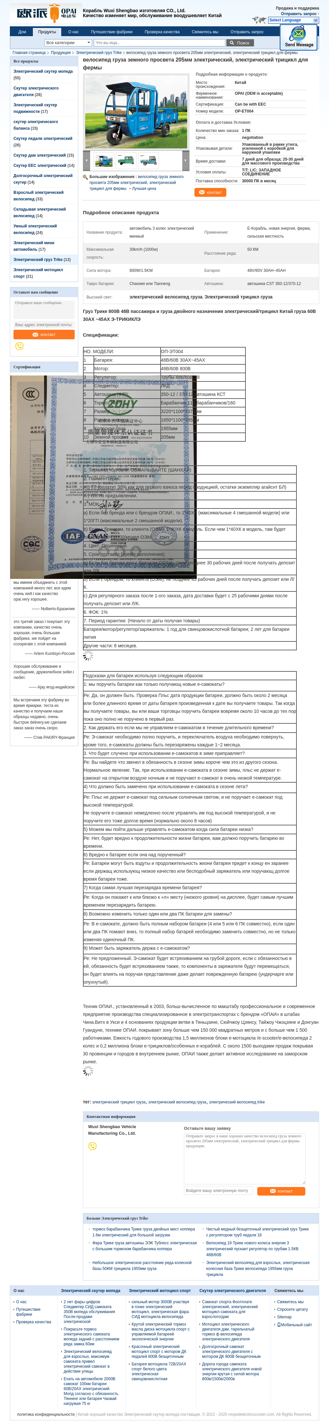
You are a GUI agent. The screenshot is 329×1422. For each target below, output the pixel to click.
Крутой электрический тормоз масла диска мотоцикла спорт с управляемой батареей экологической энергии (161, 1331)
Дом (22, 32)
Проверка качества (162, 32)
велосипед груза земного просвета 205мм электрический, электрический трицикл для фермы (136, 182)
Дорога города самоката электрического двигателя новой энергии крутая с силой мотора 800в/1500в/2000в (232, 1371)
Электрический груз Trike (99, 52)
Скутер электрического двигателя (232, 1290)
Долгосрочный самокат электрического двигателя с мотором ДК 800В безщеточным (231, 1351)
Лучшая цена (144, 188)
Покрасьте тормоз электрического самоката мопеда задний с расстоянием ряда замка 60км (91, 1336)
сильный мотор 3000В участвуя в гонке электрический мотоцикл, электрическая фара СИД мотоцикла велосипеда (160, 1309)
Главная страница (29, 52)
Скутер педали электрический (42, 138)
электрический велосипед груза (177, 1102)
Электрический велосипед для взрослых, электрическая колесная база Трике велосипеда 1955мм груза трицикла (258, 1268)
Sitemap (284, 1317)
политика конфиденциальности (46, 1414)
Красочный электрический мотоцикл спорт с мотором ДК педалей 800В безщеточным (159, 1351)
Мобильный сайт (294, 1325)
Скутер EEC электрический (39, 165)
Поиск (243, 42)
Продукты (47, 32)
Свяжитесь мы (205, 32)
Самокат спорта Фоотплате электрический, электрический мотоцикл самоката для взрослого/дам (230, 1309)
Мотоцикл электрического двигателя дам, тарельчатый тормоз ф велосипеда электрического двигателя (228, 1331)
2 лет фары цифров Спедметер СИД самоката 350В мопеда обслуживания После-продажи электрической (89, 1312)
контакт (44, 334)
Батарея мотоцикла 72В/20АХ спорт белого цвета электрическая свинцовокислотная (159, 1371)
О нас (73, 32)
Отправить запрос (299, 14)
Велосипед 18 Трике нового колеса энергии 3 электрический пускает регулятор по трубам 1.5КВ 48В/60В (252, 1249)
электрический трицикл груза (118, 1102)
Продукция (61, 52)
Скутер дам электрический (39, 155)
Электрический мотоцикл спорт (160, 1290)
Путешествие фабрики (111, 32)
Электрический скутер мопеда (43, 71)
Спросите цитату (292, 1309)
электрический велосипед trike (237, 1102)
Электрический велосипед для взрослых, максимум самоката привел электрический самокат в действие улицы (88, 1361)
